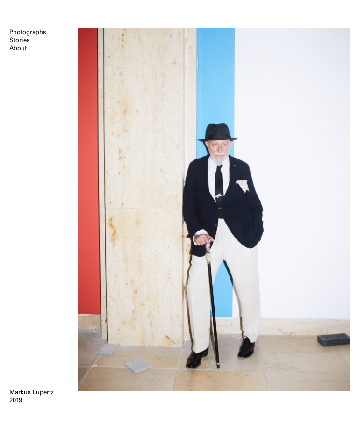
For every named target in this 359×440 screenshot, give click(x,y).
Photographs (27, 32)
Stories (19, 39)
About (18, 47)
